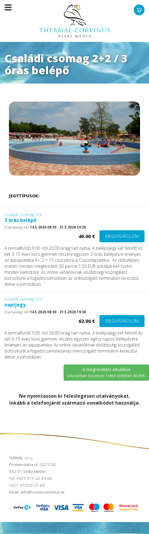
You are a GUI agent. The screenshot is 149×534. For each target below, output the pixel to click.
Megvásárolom (122, 236)
